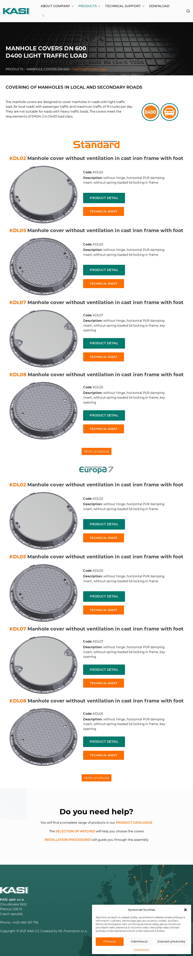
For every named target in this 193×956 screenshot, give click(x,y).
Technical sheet (103, 211)
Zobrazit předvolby (171, 941)
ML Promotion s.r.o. (72, 931)
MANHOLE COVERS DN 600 (48, 69)
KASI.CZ (33, 931)
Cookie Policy (141, 949)
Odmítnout (139, 941)
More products (96, 451)
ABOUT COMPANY (57, 6)
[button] (185, 910)
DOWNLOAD (159, 6)
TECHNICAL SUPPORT (125, 6)
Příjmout (109, 941)
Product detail (104, 198)
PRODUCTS (89, 6)
